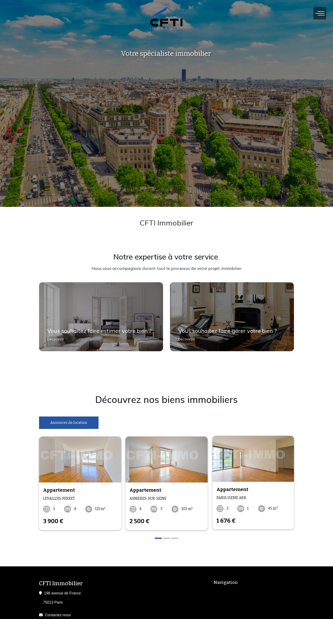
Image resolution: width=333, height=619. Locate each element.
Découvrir (54, 341)
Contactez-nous (58, 614)
